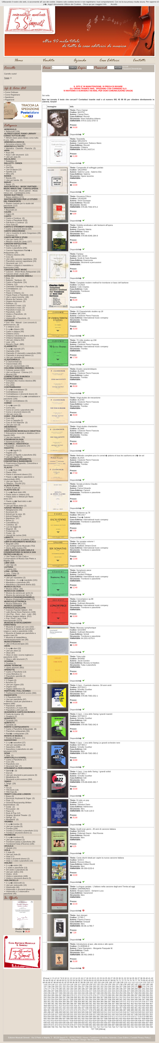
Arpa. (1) (9, 278)
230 (139, 991)
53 (71, 980)
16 (82, 978)
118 (45, 985)
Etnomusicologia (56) (15, 442)
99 (84, 982)
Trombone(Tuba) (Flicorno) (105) (20, 844)
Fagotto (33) (11, 453)
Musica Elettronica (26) (16, 603)
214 (79, 991)
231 (143, 991)
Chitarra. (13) (11, 284)
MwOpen (75, 1040)
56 (79, 980)
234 (45, 993)
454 (109, 1008)
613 (52, 1021)
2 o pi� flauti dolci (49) (16, 492)
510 (102, 1012)
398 (117, 1004)
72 (122, 980)
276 (94, 995)
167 (120, 987)
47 (55, 980)
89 (57, 982)
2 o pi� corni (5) (13, 405)
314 (128, 997)
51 (66, 980)
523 (151, 1012)
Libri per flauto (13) (14, 481)
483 (109, 1010)
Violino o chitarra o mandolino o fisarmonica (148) (18, 266)
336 (102, 999)
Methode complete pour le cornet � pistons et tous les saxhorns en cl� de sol (110, 455)
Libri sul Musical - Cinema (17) (19, 372)
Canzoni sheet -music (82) (17, 274)
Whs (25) (10, 174)
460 (132, 1008)
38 (141, 978)
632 (124, 1021)
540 (105, 1014)
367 (109, 1001)
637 (143, 1021)
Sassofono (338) (13, 747)
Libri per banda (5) (14, 180)
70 (117, 980)
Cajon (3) (10, 214)
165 (113, 987)
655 (102, 1023)
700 (52, 1027)
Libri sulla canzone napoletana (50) (21, 259)
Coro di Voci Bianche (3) (17, 422)
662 (128, 1023)
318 (143, 997)
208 (56, 991)
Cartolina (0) (11, 525)
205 (45, 991)
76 (133, 980)
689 (120, 1025)
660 (120, 1023)
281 (113, 995)
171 (136, 987)
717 (117, 1027)
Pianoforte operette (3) (15, 676)
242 (75, 993)
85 (46, 982)
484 (113, 1010)
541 (109, 1014)
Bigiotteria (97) (12, 518)
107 (114, 982)
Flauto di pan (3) (13, 488)
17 (84, 978)
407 (151, 1004)
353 (56, 1001)
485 (117, 1010)
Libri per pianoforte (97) (16, 699)
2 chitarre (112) (12, 327)
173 (143, 987)
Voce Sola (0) (12, 225)
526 (52, 1014)
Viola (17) (10, 856)
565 (90, 1016)
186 (83, 989)
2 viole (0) (10, 852)
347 (143, 999)
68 (112, 980)
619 (75, 1021)
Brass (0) (10, 796)
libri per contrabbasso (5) (17, 401)
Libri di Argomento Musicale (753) (20, 546)
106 (110, 982)
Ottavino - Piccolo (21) (15, 483)
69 (114, 980)
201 (139, 989)
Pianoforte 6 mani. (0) (15, 308)
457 (120, 1008)
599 (109, 1018)
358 (75, 1001)
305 (94, 997)
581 (151, 1016)
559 (67, 1016)
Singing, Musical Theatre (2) (18, 815)
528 (60, 1014)
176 (45, 989)
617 (67, 1021)
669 (45, 1025)
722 (136, 1027)
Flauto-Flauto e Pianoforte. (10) (19, 295)
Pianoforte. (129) (13, 312)
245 (86, 993)
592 (83, 1018)
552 (151, 1014)
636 (139, 1021)
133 (102, 985)
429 (124, 1006)
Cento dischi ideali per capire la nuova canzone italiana (100, 858)
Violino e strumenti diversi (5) (18, 878)
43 (44, 980)
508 (94, 1012)
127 (79, 985)
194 (113, 989)
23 (101, 978)
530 (67, 1014)
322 (49, 999)
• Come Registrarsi (12, 95)
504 (79, 1012)
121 (56, 985)
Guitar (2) (10, 807)
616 (64, 1021)
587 (64, 1018)
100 (87, 982)
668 (151, 1023)
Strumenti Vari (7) (14, 766)
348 (147, 999)
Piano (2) (10, 811)
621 (83, 1021)
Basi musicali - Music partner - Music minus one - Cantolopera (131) (21, 192)
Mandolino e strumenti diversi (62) (20, 584)
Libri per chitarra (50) (15, 340)
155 (75, 987)
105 (106, 982)
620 (79, 1021)
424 (105, 1006)
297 (64, 997)
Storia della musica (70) (16, 548)
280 (109, 995)
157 (83, 987)
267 (60, 995)
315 (132, 997)
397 (113, 1004)
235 (49, 993)
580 (147, 1016)
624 (94, 1021)
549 (139, 1014)
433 (139, 1006)
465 (151, 1008)
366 (105, 1001)
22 (98, 978)
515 (120, 1012)
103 (99, 982)
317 (139, 997)
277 (98, 995)
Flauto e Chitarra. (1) (15, 293)
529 (64, 1014)
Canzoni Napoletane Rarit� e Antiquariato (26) (18, 251)
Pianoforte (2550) (14, 706)
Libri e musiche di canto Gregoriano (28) (23, 233)
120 (52, 985)
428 (120, 1006)
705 (71, 1027)
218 (94, 991)
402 (132, 1004)
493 (147, 1010)
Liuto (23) (10, 342)
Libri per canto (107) (14, 239)
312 (120, 997)
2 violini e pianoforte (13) (16, 868)
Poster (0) (10, 533)
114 (140, 982)
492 (143, 1010)
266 (56, 995)
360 (83, 1001)
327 (67, 999)
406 (147, 1004)
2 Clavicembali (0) (14, 362)
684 (102, 1025)
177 (49, 989)
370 (120, 1001)
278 (102, 995)
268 (64, 995)
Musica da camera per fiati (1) (19, 595)
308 (105, 997)
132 (98, 985)
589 (71, 1018)
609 (147, 1018)
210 (64, 991)
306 (98, 997)
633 (128, 1021)
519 (136, 1012)
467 (49, 1010)
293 (49, 997)
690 (124, 1025)
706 (75, 1027)
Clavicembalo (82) (14, 364)
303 (86, 997)
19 (90, 978)
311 (117, 997)
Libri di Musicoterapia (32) (17, 644)
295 (56, 997)
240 (67, 993)
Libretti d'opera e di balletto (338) (20, 539)
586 (60, 1018)
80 (144, 980)
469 (56, 1010)
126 (75, 985)
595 (94, 1018)
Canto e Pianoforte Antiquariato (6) (21, 729)
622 (86, 1021)
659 (117, 1023)
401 (128, 1004)
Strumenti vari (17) (14, 263)
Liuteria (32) (11, 569)
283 (120, 995)
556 (56, 1016)
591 (79, 1018)
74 (128, 980)
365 (102, 1001)
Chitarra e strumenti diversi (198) (20, 336)
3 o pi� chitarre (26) (15, 329)
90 (60, 982)
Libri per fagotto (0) (14, 457)
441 (60, 1008)
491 (139, 1010)
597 (102, 1018)
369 (117, 1001)
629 (113, 1021)
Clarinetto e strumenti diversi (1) (20, 355)
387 (75, 1004)
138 (120, 985)
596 (98, 1018)
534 (83, 1014)
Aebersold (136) (13, 131)
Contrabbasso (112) (14, 392)
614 (56, 1021)
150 (56, 987)
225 (120, 991)
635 (136, 1021)
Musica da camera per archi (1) (19, 593)
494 (151, 1010)
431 (132, 1006)
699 (49, 1027)
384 (64, 1004)
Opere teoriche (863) (15, 668)
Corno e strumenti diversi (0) (18, 412)
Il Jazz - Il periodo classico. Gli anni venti (93, 685)
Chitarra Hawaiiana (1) (15, 338)
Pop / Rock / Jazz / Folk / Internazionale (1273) (16, 619)
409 (49, 1006)
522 (147, 1012)
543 (117, 1014)
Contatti (133, 1037)
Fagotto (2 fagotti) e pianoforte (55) (21, 455)
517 (128, 1012)
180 (60, 989)
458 (124, 1008)
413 (64, 1006)
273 (83, 995)
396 (109, 1004)
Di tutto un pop (82, 800)
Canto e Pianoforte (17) (16, 760)
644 (60, 1023)
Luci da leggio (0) (13, 527)
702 (60, 1027)
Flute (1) (10, 800)
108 (117, 982)
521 (143, 1012)
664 (136, 1023)
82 (150, 980)
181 (64, 989)
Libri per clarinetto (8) (15, 357)
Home (85, 1037)
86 (49, 982)
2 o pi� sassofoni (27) (15, 742)
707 (79, 1027)
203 (147, 989)
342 (124, 999)
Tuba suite (80, 656)
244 (83, 993)
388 (79, 1004)
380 (49, 1004)
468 (52, 1010)
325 (60, 999)
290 (147, 995)
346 (139, 999)
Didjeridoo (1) (12, 429)
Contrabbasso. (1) (14, 289)
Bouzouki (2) (11, 210)
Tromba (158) (12, 828)
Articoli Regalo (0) (13, 516)
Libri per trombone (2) (15, 840)
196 (120, 989)
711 (94, 1027)
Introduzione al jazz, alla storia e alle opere (94, 944)
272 (79, 995)
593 (86, 1018)
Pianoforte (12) (12, 764)
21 (95, 978)
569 (105, 1016)
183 (71, 989)
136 (113, 985)
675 (67, 1025)
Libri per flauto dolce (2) (16, 506)
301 (79, 997)
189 (94, 989)
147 (45, 987)
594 (90, 1018)
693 (136, 1025)
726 (151, 1027)
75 (130, 980)
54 (74, 980)
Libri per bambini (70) (15, 437)
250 (105, 993)
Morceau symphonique (86, 628)
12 (71, 978)
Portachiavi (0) (12, 531)
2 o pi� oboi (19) (13, 648)
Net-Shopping (93, 1040)
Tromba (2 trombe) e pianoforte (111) (22, 831)
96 (76, 982)
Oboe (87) (10, 653)
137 (117, 985)
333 (90, 999)
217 (90, 991)
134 (105, 985)
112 (133, 982)
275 (90, 995)
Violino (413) (11, 874)
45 (49, 980)
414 (67, 1006)
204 (151, 989)
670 (49, 1025)
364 (98, 1001)
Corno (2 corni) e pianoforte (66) (20, 410)
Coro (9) (9, 257)
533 (79, 1014)
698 (45, 1027)
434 (143, 1006)
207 (52, 991)
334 (94, 999)
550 (143, 1014)
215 (83, 991)
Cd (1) (8, 165)
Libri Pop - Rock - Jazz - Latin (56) (21, 614)
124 (67, 985)
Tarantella (80, 139)
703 (64, 1027)
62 (95, 980)
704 (67, 1027)
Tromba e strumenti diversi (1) (19, 833)
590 (75, 1018)
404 (139, 1004)
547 (132, 1014)
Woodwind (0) (12, 819)
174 (147, 987)
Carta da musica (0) (15, 714)
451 (98, 1008)
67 (109, 980)
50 (63, 980)
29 (117, 978)
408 (45, 1006)
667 (147, 1023)
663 (132, 1023)
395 (105, 1004)
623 (90, 1021)
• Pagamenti (9, 100)
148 (49, 987)
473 (71, 1010)
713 (102, 1027)
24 (103, 978)
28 (114, 978)
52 (68, 980)
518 (132, 1012)
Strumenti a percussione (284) (19, 779)
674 (64, 1025)
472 (67, 1010)
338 (109, 999)
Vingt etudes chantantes (86, 426)
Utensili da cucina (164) (16, 535)
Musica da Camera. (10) (16, 299)
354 (60, 1001)
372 (128, 1001)
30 (120, 978)
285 (128, 995)
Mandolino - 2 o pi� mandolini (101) (21, 580)
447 (83, 1008)
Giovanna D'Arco (83, 196)
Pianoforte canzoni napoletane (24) (21, 261)
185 (79, 989)
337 (105, 999)
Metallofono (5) (12, 777)
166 (117, 987)
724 (143, 1027)
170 (132, 987)
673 (60, 1025)
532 (75, 1014)
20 (93, 978)
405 (143, 1004)
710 (90, 1027)
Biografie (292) (12, 544)
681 (90, 1025)
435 (147, 1006)
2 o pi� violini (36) (14, 865)
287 (136, 995)
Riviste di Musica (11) (15, 738)
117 (152, 982)
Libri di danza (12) (14, 169)
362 (90, 1001)
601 (117, 1018)
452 (102, 1008)
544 (120, 1014)
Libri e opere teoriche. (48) (17, 297)
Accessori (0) (11, 512)
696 (147, 1025)
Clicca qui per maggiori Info (94, 4)
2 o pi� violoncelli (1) (15, 883)
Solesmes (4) (11, 235)
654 (98, 1023)
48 (58, 980)
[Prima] (46, 978)
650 (83, 1023)
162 (102, 987)
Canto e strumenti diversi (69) (18, 229)
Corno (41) (10, 408)
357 (71, 1001)
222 (109, 991)
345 (136, 999)
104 (102, 982)
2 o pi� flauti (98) (13, 470)
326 (64, 999)
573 (120, 1016)
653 (94, 1023)
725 (147, 1027)
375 (139, 1001)
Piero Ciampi (82, 110)
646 (67, 1023)
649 (79, 1023)
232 (147, 991)
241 (71, 993)
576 (132, 1016)
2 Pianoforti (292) (13, 697)
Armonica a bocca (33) (15, 144)
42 (152, 978)
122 (60, 985)
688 (117, 1025)
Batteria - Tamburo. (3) (15, 280)
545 (124, 1014)
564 (86, 1016)
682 (94, 1025)
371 (124, 1001)
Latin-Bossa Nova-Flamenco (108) (21, 612)
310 (113, 997)
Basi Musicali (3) (13, 246)
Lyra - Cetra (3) (12, 573)
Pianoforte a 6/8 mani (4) (16, 710)
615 (60, 1021)
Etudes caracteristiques (86, 369)
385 (67, 1004)
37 (138, 978)
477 (86, 1010)
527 (56, 1014)
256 (128, 993)
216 (86, 991)
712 (98, 1027)
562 (79, 1016)
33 (128, 978)
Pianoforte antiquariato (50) (18, 731)
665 (139, 1023)
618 (71, 1021)
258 (136, 993)
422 (98, 1006)
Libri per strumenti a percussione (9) (21, 775)
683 (98, 1025)
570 (109, 1016)
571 (113, 1016)
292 (45, 997)
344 (132, 999)
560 (71, 1016)
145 (147, 985)
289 (143, 995)
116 (148, 982)
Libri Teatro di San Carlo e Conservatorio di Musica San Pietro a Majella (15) (20, 558)
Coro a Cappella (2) (14, 420)
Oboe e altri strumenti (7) (17, 659)
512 (109, 1012)
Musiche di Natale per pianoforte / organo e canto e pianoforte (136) (19, 630)
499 (60, 1012)
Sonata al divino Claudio (87, 484)
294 (52, 997)
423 (102, 1006)
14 (76, 978)
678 (79, 1025)
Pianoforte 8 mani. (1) (15, 310)
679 (83, 1025)
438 (49, 1008)
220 (102, 991)
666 (143, 1023)
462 (139, 1008)
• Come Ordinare (11, 92)
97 (79, 982)
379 (45, 1004)
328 (71, 999)
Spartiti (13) (11, 172)
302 (83, 997)
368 (113, 1001)
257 (132, 993)
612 (49, 1021)
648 (75, 1023)
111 (129, 982)
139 (124, 985)
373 (132, 1001)
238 (60, 993)
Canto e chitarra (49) (15, 331)
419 (86, 1006)
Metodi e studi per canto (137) (19, 241)
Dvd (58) (9, 167)
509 (98, 1012)
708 (83, 1027)
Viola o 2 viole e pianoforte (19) (19, 861)
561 (75, 1016)
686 (109, 1025)
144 (143, 985)
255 (124, 993)
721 (132, 1027)
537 (94, 1014)
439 (52, 1008)
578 (139, 1016)
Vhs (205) (10, 385)
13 (74, 978)
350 (45, 1001)
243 (79, 993)
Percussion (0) (12, 809)
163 (105, 987)
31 (122, 978)
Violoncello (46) (12, 887)
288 (139, 995)
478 (90, 1010)
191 (102, 989)
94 (71, 982)
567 (98, 1016)
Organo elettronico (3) (15, 689)
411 (56, 1006)
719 (124, 1027)
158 (86, 987)
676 (71, 1025)
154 (71, 987)
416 (75, 1006)
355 (64, 1001)
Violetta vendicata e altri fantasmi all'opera (94, 225)
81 (147, 980)
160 (94, 987)
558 (64, 1016)
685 (105, 1025)
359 (79, 1001)
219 (98, 991)
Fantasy (79, 254)
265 (52, 995)
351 (49, 1001)
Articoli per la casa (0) (15, 514)
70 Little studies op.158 (86, 340)
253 (117, 993)
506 (86, 1012)
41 (149, 978)
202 (143, 989)
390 (86, 1004)
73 (125, 980)
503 (75, 1012)
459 (128, 1008)
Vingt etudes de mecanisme (88, 398)
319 (147, 997)
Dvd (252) (10, 383)
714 (105, 1027)
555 (52, 1016)
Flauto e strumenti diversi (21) (19, 474)
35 (133, 978)
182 (67, 989)
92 (65, 982)
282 (117, 995)
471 (64, 1010)
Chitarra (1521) (12, 334)
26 (109, 978)
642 (52, 1023)
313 (124, 997)
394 (102, 1004)
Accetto (114, 4)
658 (113, 1023)
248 (98, 993)
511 (105, 1012)
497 (52, 1012)
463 (143, 1008)
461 (136, 1008)
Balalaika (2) (11, 161)
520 (139, 1012)
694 (139, 1025)
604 (128, 1018)
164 (109, 987)
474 (75, 1010)
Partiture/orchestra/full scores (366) (21, 693)
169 (128, 987)
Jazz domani (81, 915)
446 (79, 1008)
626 (102, 1021)
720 (128, 1027)
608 (143, 1018)
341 (120, 999)
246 (90, 993)
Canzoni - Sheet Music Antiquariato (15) (23, 272)
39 (144, 978)
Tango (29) (11, 783)
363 (94, 1001)
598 (105, 1018)
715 (109, 1027)
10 (65, 978)
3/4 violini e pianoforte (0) (17, 870)
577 (136, 1016)
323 (52, 999)
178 (52, 989)
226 (124, 991)
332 (86, 999)
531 (71, 1014)
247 (94, 993)
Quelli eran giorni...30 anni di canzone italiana (96, 829)
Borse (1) (10, 520)
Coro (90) (10, 418)
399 (120, 1004)
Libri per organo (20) (15, 684)
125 (71, 985)
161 (98, 987)
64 (101, 980)
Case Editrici (123, 1037)
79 (141, 980)
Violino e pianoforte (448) (17, 876)
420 (90, 1006)
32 (125, 978)
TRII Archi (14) (12, 790)
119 (49, 985)
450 (94, 1008)
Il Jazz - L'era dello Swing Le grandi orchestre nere (98, 743)
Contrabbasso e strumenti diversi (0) (21, 394)
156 (79, 987)
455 (113, 1008)
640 (45, 1023)
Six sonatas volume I (85, 541)
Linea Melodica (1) (14, 674)
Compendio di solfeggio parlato (89, 168)
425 (109, 1006)
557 (60, 1016)
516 (124, 1012)
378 (151, 1001)
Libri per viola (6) (13, 854)
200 (136, 989)
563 (83, 1016)
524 (45, 1014)
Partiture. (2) (11, 303)
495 (45, 1012)
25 (106, 978)
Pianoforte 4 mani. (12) (16, 306)
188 (90, 989)
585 (56, 1018)
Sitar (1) (9, 755)
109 (121, 982)
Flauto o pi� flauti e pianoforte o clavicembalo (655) (19, 478)
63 (98, 980)
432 (136, 1006)
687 (113, 1025)
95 (73, 982)
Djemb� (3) (11, 771)
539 (102, 1014)
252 (113, 993)
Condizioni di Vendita (99, 1037)
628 (109, 1021)
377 (147, 1001)
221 (105, 991)
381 (52, 1004)
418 (83, 1006)
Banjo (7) (10, 184)
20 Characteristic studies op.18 (89, 311)
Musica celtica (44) (14, 589)
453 (105, 1008)
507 (90, 1012)
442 (64, 1008)
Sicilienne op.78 (83, 513)
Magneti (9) (11, 529)
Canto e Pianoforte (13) (16, 672)
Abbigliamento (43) (14, 510)
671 (52, 1025)
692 (132, 1025)
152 (64, 987)
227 (128, 991)
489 (132, 1010)
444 (71, 1008)
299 (71, 997)
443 (67, 1008)
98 (82, 982)
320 (151, 997)
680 (86, 1025)
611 (45, 1021)
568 (102, 1016)
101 (91, 982)
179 (56, 989)
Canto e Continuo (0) (15, 218)
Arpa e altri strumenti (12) (17, 155)
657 (109, 1023)
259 (139, 993)
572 (117, 1016)
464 (147, 1008)
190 (98, 989)
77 (136, 980)
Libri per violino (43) (14, 872)
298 (67, 997)
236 (52, 993)
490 (136, 1010)
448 (86, 1008)
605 (132, 1018)
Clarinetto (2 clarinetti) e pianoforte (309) (23, 353)
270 (71, 995)
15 (79, 978)
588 (67, 1018)
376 (143, 1001)
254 (120, 993)
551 (147, 1014)
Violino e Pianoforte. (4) (16, 314)
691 (128, 1025)
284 (124, 995)
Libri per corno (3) (13, 414)
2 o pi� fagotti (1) (13, 450)
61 (93, 980)
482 (105, 1010)
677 (75, 1025)
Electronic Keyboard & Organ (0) (20, 798)
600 (113, 1018)
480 (98, 1010)
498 (56, 1012)
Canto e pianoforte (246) (16, 248)
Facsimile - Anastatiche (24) (18, 446)
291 (151, 995)
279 (105, 995)
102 (95, 982)
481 (102, 1010)
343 (128, 999)
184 (75, 989)
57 (82, 980)
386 (71, 1004)
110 (125, 982)
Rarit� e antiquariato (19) (17, 733)
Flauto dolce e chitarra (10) (17, 494)
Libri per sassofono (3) (15, 745)
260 (143, 993)
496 (49, 1012)
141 (132, 985)
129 (86, 985)
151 (60, 987)
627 (105, 1021)
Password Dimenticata (132, 69)
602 (120, 1018)
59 (87, 980)
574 (124, 1016)
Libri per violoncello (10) (16, 885)
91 (63, 982)
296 (60, 997)
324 (56, 999)
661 (124, 1023)
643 (56, 1023)
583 (49, 1018)
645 (64, 1023)
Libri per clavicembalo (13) (17, 366)
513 (113, 1012)
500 (64, 1012)
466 (45, 1010)
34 (130, 978)
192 (105, 989)
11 (68, 978)
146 (151, 985)
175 (151, 987)
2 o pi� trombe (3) (14, 824)
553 (45, 1016)
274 (86, 995)
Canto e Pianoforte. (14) (16, 282)
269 (67, 995)
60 (90, 980)
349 (151, 999)
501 (67, 1012)
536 (90, 1014)
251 (109, 993)
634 (132, 1021)
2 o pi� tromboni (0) (15, 837)
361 (86, 1001)
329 (75, 999)
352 (52, 1001)
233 (151, 991)
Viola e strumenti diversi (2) (18, 859)
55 (76, 980)
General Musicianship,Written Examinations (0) (17, 803)
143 (139, 985)
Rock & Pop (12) (13, 813)
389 (83, 1004)
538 (98, 1014)
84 (44, 982)
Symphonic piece (83, 570)
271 (75, 995)
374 (136, 1001)
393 (98, 1004)
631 (120, 1021)
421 (94, 1006)
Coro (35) (10, 762)
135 (109, 985)
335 (98, 999)
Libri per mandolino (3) (15, 578)
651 (86, 1023)
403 (136, 1004)
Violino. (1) (10, 316)
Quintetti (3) (11, 725)
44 (47, 980)
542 (113, 1014)
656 (105, 1023)
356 (67, 1001)
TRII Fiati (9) (11, 792)
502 (71, 1012)
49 (60, 980)
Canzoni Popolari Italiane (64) (19, 610)
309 (109, 997)
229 (136, 991)
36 (136, 978)
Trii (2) (8, 788)
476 (83, 1010)
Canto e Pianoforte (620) (16, 220)
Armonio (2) (11, 682)
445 (75, 1008)
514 (117, 1012)
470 (60, 1010)
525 (49, 1014)
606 (136, 1018)
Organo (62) (11, 687)
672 (56, 1025)
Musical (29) (11, 374)
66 (106, 980)
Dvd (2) (9, 773)
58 (85, 980)
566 (94, 1016)
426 (113, 1006)
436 (151, 1006)
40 (147, 978)
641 (49, 1023)
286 (132, 995)
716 (113, 1027)
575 (128, 1016)
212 (71, 991)
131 (94, 985)
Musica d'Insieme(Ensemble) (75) (20, 599)
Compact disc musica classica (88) (21, 381)
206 (49, 991)
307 (102, 997)
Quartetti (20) (11, 720)
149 (52, 987)
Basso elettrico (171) (15, 197)
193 (109, 989)
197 (124, 989)
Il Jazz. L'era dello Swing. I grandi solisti (93, 771)
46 (52, 980)
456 (117, 1008)
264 (49, 995)
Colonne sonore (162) (15, 370)
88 (55, 982)
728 (96, 1029)
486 (120, 1010)
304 (90, 997)
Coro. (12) (10, 291)
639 (151, 1021)
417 (79, 1006)
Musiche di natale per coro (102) (20, 627)
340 (117, 999)
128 (83, 985)
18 (87, 978)
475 (79, 1010)
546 (128, 1014)
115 (144, 982)
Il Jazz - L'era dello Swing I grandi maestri (94, 714)
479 (94, 1010)
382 (56, 1004)
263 (45, 995)
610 (151, 1018)
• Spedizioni (9, 97)
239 (64, 993)
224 (117, 991)
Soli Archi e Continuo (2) (17, 222)
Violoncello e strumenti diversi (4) (20, 889)
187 (86, 989)
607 (139, 1018)
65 (103, 980)
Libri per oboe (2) (13, 651)
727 (92, 1029)
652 (90, 1023)
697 (151, 1025)
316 (136, 997)
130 (90, 985)
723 (139, 1027)
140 (128, 985)
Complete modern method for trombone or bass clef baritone (102, 283)
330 (79, 999)
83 (152, 980)
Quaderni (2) (11, 716)
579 (143, 1016)
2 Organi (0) (11, 680)
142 (136, 985)
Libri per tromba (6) (14, 826)
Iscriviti (125, 66)
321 (45, 999)
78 (139, 980)
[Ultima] (102, 1029)
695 (143, 1025)
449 (90, 1008)
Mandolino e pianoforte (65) (18, 582)
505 (83, 1012)
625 (98, 1021)
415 (71, 1006)
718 (120, 1027)
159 (90, 987)
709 (86, 1027)
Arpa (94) (10, 153)
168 (124, 987)
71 (120, 980)
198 (128, 989)
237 (56, 993)
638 (147, 1021)
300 (75, 997)
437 (45, 1008)
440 (56, 1008)
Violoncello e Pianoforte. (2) (18, 318)
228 (132, 991)
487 (124, 1010)
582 (45, 1018)
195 (117, 989)
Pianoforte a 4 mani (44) (16, 708)
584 (52, 1018)
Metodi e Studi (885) (15, 344)
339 (113, 999)
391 (90, 1004)
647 (71, 1023)
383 (60, 1004)
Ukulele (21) (11, 848)
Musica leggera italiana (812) (18, 616)
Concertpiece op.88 (84, 599)
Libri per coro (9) (13, 425)
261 (147, 993)
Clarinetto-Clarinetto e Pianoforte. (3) (22, 286)
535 (86, 1014)
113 (136, 982)
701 (56, 1027)
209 (60, 991)
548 (136, 1014)
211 (67, 991)
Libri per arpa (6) (13, 157)
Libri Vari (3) (11, 565)
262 (151, 993)
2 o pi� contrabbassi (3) (16, 389)
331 (83, 999)
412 (60, 1006)
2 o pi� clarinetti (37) (15, 349)
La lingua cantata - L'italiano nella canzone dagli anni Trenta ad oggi (105, 886)
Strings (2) (11, 817)
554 (49, 1016)
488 (128, 1010)
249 (102, 993)
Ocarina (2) (11, 663)
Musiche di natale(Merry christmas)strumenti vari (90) (16, 638)
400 (124, 1004)
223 (113, 991)
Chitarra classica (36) (15, 255)
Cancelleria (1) (12, 523)
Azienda (112, 1037)
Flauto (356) (11, 472)
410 (52, 1006)
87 (52, 982)
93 (68, 982)
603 (124, 1018)
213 (75, 991)
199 (132, 989)
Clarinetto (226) (12, 351)
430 (128, 1006)
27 (111, 978)
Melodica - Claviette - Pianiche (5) (21, 148)
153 (67, 987)
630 (117, 1021)
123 (64, 985)
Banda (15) (11, 178)
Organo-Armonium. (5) (15, 301)
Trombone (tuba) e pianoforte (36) (20, 842)
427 (117, 1006)
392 (94, 1004)
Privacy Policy (143, 1037)
